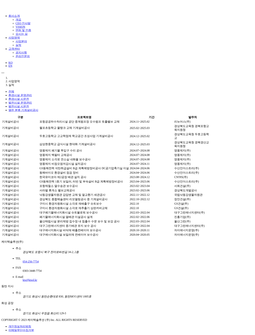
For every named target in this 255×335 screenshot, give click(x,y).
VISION (20, 26)
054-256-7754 (31, 261)
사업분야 (21, 41)
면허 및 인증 (23, 30)
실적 (18, 45)
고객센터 (14, 48)
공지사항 (21, 52)
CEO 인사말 (23, 23)
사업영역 (14, 37)
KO (10, 62)
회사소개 (14, 15)
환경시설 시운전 (18, 98)
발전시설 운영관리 (20, 102)
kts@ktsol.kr (30, 279)
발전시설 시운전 (18, 106)
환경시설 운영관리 (20, 95)
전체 (11, 91)
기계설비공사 (23, 110)
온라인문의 (23, 56)
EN (10, 65)
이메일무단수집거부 (21, 330)
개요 (18, 19)
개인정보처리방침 (19, 326)
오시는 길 (22, 33)
